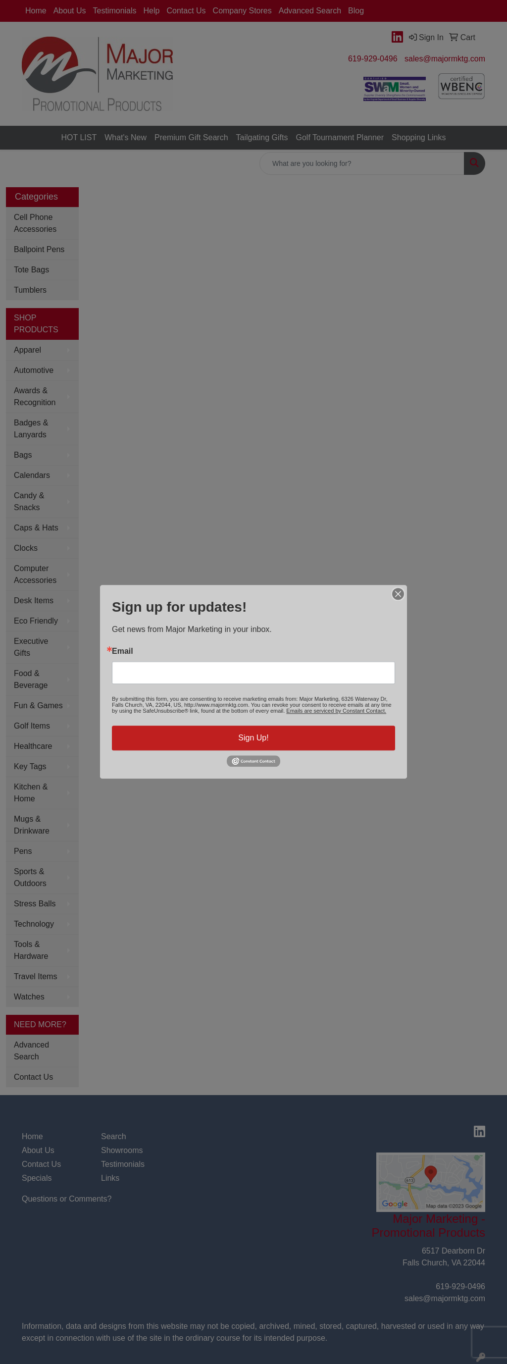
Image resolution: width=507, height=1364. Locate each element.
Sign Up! (253, 738)
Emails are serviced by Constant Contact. (336, 711)
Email (122, 651)
